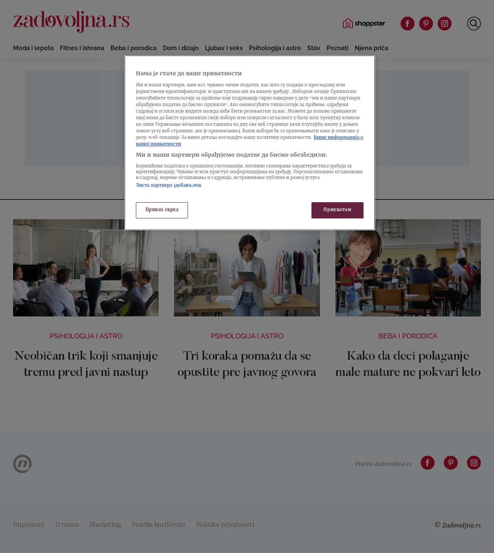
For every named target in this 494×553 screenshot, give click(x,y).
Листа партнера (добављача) (168, 186)
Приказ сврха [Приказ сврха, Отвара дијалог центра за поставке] (162, 210)
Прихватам (337, 210)
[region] (249, 142)
